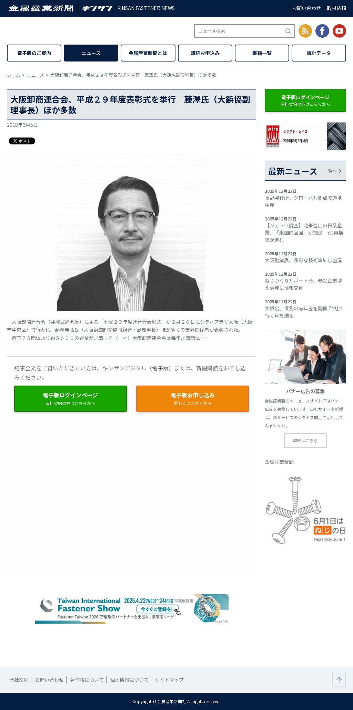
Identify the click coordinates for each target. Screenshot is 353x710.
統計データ (319, 52)
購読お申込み (205, 52)
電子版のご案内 (34, 52)
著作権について (87, 679)
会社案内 (19, 679)
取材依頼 (336, 7)
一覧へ (330, 171)
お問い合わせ (306, 7)
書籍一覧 (262, 52)
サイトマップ (169, 679)
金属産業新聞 (279, 461)
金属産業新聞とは (148, 52)
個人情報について (129, 679)
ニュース (91, 52)
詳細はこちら (305, 440)
